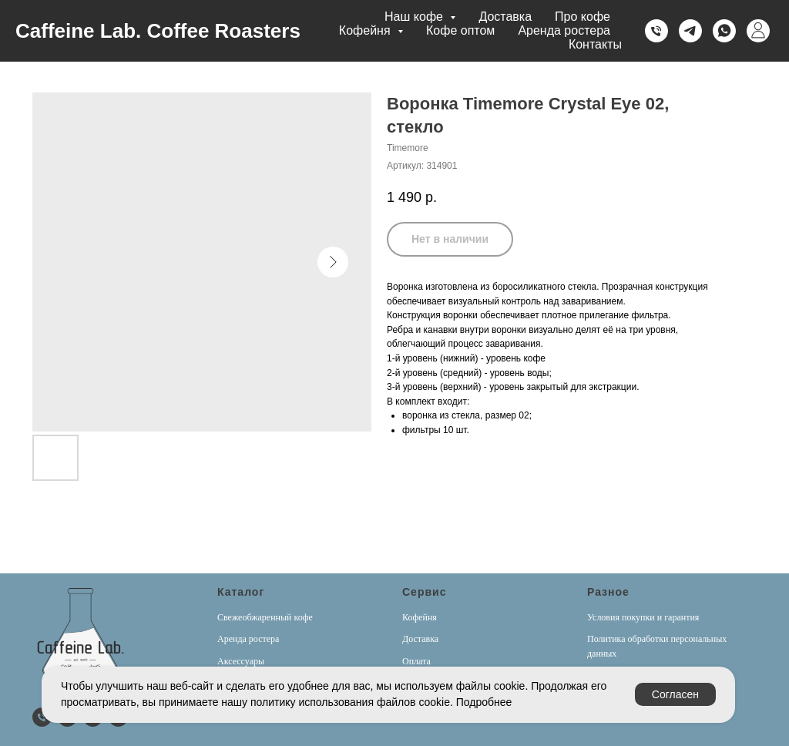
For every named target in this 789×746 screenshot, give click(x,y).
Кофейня (419, 617)
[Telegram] (690, 30)
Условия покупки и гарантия (643, 617)
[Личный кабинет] (758, 30)
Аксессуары (240, 661)
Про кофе (582, 16)
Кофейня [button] (366, 30)
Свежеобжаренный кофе (265, 617)
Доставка (505, 16)
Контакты (595, 44)
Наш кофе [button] (415, 16)
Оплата (416, 661)
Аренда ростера (564, 30)
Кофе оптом (460, 30)
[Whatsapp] (724, 30)
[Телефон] (656, 30)
